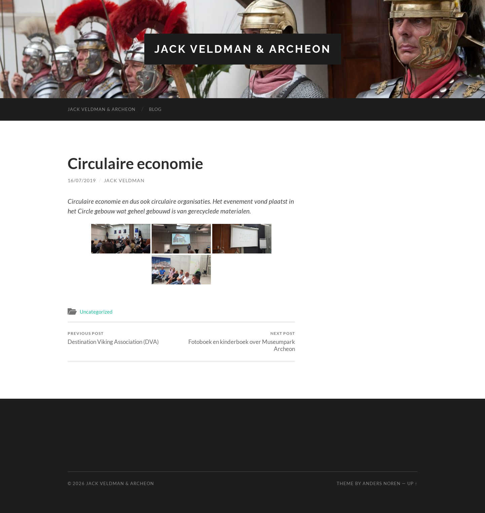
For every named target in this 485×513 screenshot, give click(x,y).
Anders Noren (382, 483)
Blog (155, 109)
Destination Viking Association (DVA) (113, 338)
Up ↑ (412, 483)
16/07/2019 (82, 180)
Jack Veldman (124, 180)
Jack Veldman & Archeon (242, 49)
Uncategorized (96, 312)
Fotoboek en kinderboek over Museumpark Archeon (239, 341)
